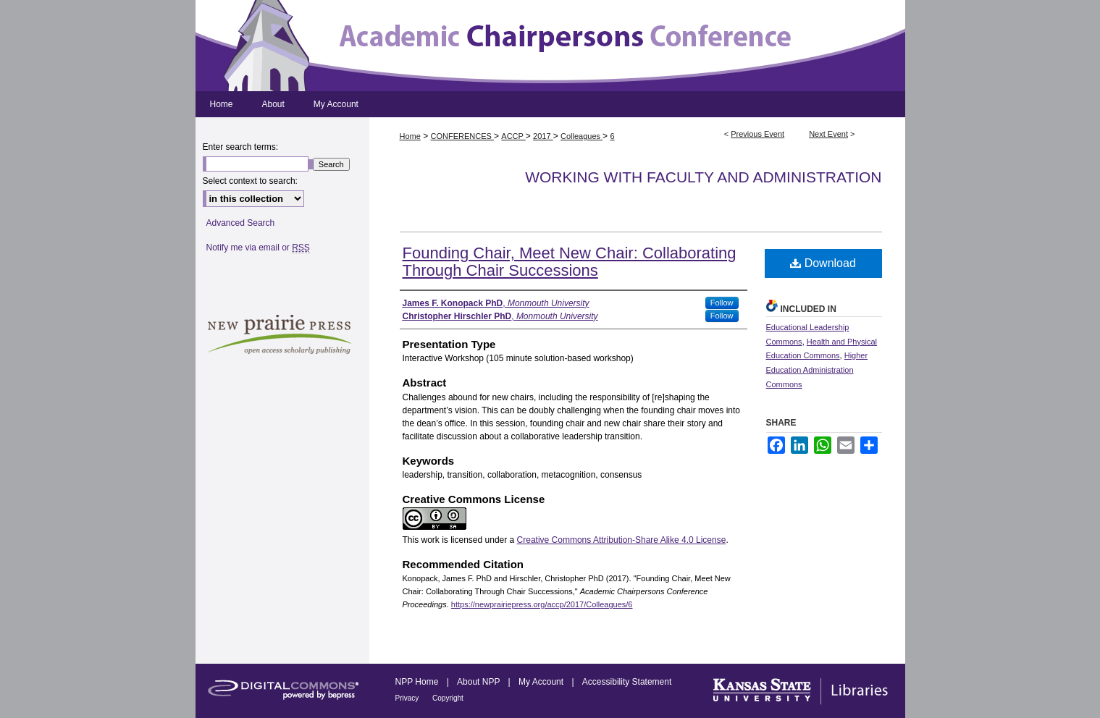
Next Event (828, 134)
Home (410, 136)
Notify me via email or (258, 247)
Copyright (447, 698)
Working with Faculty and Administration (703, 177)
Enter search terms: (241, 147)
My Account (542, 682)
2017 (543, 136)
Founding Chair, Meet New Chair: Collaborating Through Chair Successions (569, 261)
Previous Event (757, 134)
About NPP (479, 682)
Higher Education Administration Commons (817, 370)
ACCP (513, 136)
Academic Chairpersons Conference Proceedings (550, 45)
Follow (722, 302)
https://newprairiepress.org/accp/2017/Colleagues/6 (542, 604)
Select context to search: (250, 181)
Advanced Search (240, 223)
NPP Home (418, 682)
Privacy (408, 698)
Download (823, 263)
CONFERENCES (462, 136)
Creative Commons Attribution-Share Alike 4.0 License (621, 540)
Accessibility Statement (626, 682)
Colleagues (582, 136)
